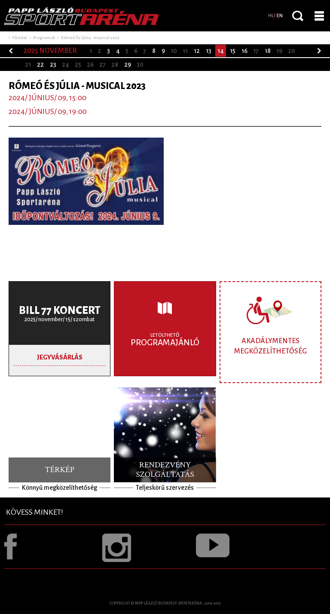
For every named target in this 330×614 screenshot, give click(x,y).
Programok (44, 37)
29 (127, 64)
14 (220, 50)
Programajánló (164, 339)
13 (208, 50)
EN (280, 15)
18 (268, 50)
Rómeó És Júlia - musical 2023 (90, 37)
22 (40, 64)
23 (53, 64)
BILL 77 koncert (60, 310)
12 (197, 50)
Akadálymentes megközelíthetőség (270, 346)
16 (244, 50)
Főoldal (19, 37)
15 (232, 50)
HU (271, 15)
